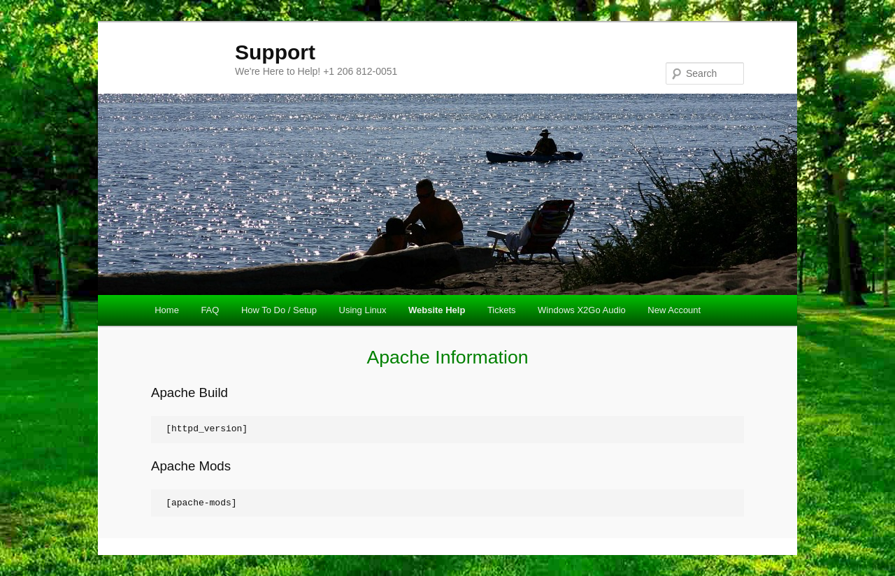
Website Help (436, 310)
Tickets (501, 310)
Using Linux (363, 310)
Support (275, 52)
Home (167, 310)
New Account (674, 310)
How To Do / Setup (279, 310)
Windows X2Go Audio (582, 310)
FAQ (210, 310)
